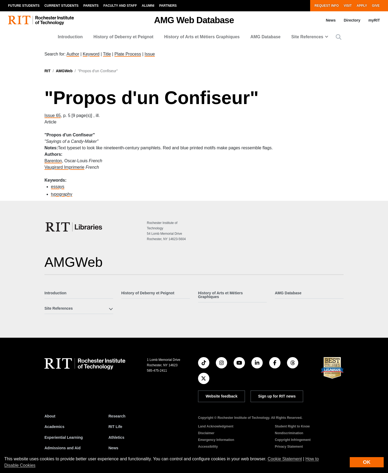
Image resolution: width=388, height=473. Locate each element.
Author (73, 54)
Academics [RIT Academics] (54, 426)
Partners (168, 6)
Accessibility (208, 446)
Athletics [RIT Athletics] (116, 437)
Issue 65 (52, 115)
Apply (361, 6)
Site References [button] (307, 36)
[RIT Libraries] (74, 227)
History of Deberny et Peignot (123, 36)
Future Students (24, 6)
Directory (352, 20)
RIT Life (115, 426)
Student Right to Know (292, 426)
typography (61, 194)
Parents (90, 6)
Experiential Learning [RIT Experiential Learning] (63, 437)
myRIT (374, 20)
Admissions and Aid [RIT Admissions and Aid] (62, 448)
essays (57, 186)
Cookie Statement (285, 459)
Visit (348, 6)
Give (376, 6)
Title (107, 54)
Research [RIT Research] (117, 416)
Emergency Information (216, 440)
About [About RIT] (49, 416)
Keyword (91, 54)
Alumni (148, 6)
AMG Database (265, 36)
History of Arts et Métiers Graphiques (202, 36)
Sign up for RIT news (277, 396)
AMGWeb (64, 71)
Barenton (53, 160)
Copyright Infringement (293, 440)
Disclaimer (206, 433)
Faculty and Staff (120, 6)
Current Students (61, 6)
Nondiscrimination (289, 433)
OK (366, 462)
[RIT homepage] (41, 20)
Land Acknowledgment (215, 426)
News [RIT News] (114, 448)
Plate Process (128, 54)
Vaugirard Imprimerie (64, 167)
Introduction (70, 36)
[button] (339, 37)
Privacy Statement (289, 446)
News (331, 20)
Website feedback (221, 396)
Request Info (326, 6)
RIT (47, 71)
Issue (149, 54)
